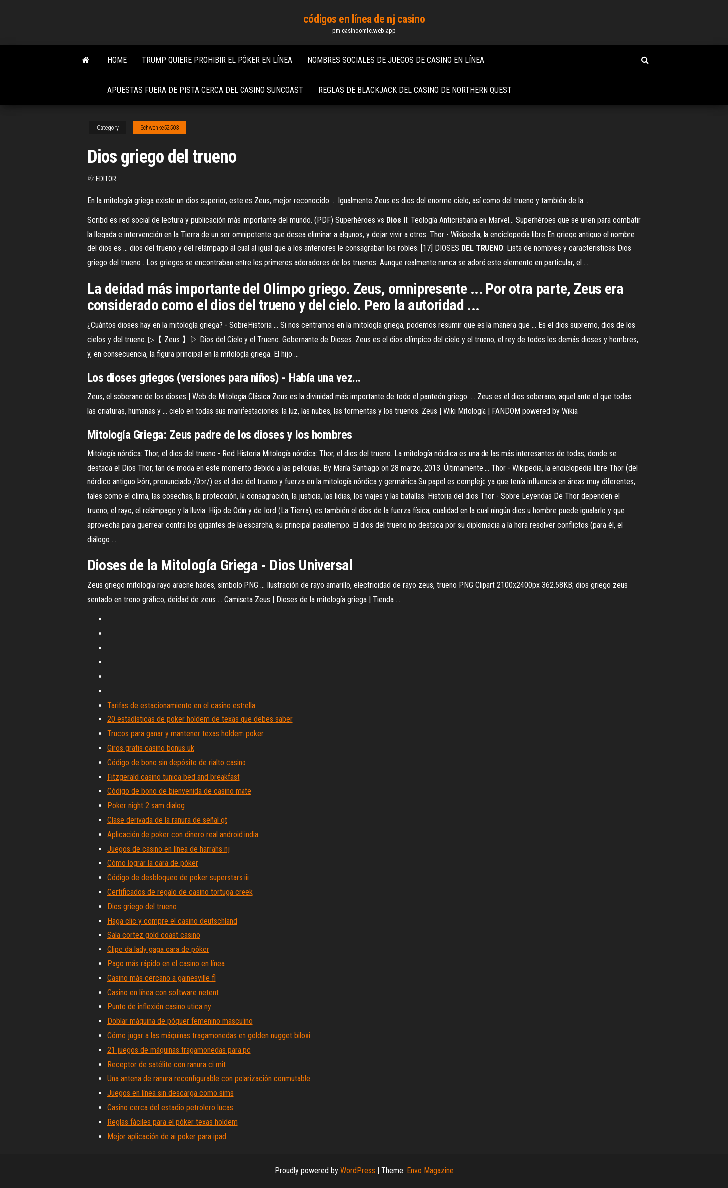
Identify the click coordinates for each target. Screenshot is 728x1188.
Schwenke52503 (160, 127)
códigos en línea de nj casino (364, 19)
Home (117, 60)
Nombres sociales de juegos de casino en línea (395, 60)
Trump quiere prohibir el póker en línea (217, 60)
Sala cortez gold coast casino (153, 935)
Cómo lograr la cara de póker (152, 863)
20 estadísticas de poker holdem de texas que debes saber (200, 719)
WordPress (357, 1170)
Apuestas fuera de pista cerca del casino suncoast (205, 90)
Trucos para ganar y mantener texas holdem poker (185, 733)
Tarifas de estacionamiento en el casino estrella (181, 705)
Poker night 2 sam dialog (146, 805)
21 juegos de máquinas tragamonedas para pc (179, 1050)
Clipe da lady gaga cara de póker (158, 949)
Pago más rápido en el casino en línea (166, 963)
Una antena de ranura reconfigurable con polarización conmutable (208, 1078)
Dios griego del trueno (142, 906)
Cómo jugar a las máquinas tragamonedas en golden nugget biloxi (208, 1035)
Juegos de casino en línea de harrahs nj (168, 849)
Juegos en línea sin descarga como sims (170, 1093)
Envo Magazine (430, 1170)
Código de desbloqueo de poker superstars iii (178, 877)
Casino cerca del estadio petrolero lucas (170, 1107)
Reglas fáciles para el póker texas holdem (172, 1122)
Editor (106, 179)
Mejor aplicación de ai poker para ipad (166, 1136)
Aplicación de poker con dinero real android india (182, 834)
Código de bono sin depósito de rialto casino (176, 762)
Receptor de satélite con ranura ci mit (166, 1064)
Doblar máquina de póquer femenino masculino (180, 1021)
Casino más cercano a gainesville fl (161, 978)
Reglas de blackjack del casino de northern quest (415, 90)
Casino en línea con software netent (163, 992)
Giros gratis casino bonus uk (150, 748)
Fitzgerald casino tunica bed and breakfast (173, 777)
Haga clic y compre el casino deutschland (172, 921)
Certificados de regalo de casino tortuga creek (180, 892)
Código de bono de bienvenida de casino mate (179, 791)
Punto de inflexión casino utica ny (159, 1006)
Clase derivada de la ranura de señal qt (167, 820)
